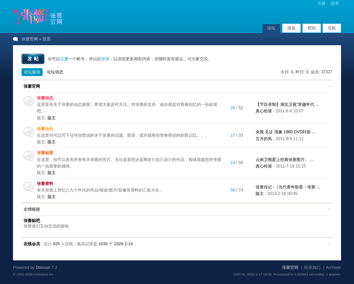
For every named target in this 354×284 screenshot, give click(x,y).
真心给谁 (264, 111)
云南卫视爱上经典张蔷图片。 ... (284, 159)
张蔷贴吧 (32, 220)
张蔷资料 (45, 183)
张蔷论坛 (45, 128)
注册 (321, 3)
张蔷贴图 (45, 152)
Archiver (333, 267)
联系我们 (312, 267)
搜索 (291, 28)
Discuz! (43, 267)
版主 (51, 117)
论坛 (271, 28)
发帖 (33, 58)
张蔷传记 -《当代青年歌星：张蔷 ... (288, 187)
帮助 (312, 28)
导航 (332, 28)
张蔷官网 (30, 39)
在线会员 (32, 244)
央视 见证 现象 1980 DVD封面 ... (285, 131)
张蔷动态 (45, 98)
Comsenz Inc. (43, 274)
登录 (335, 3)
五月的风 (264, 138)
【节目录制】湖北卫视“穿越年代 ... (287, 104)
